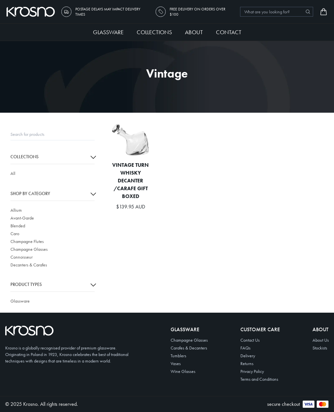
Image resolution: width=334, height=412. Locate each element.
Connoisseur (21, 257)
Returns (246, 363)
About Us (320, 340)
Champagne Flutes (27, 241)
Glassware (108, 32)
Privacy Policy (252, 371)
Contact (228, 32)
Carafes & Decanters (189, 348)
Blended (17, 226)
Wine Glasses (183, 371)
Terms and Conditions (259, 379)
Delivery (247, 356)
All (12, 173)
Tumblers (178, 356)
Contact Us (250, 340)
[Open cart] (323, 12)
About (194, 32)
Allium (16, 210)
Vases (176, 363)
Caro (14, 233)
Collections (154, 32)
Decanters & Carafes (28, 265)
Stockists (319, 348)
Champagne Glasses (29, 249)
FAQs (245, 348)
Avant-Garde (22, 218)
